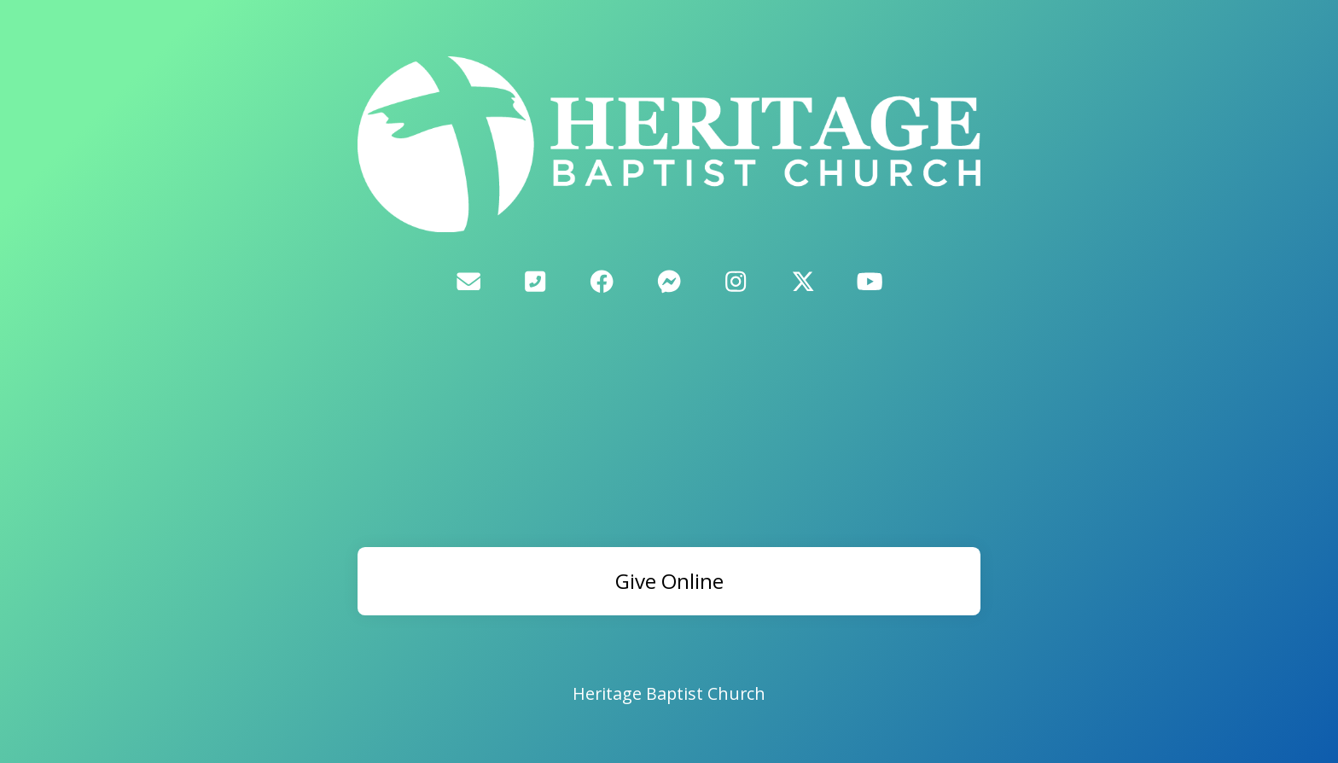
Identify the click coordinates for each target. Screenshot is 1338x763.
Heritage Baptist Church (669, 693)
